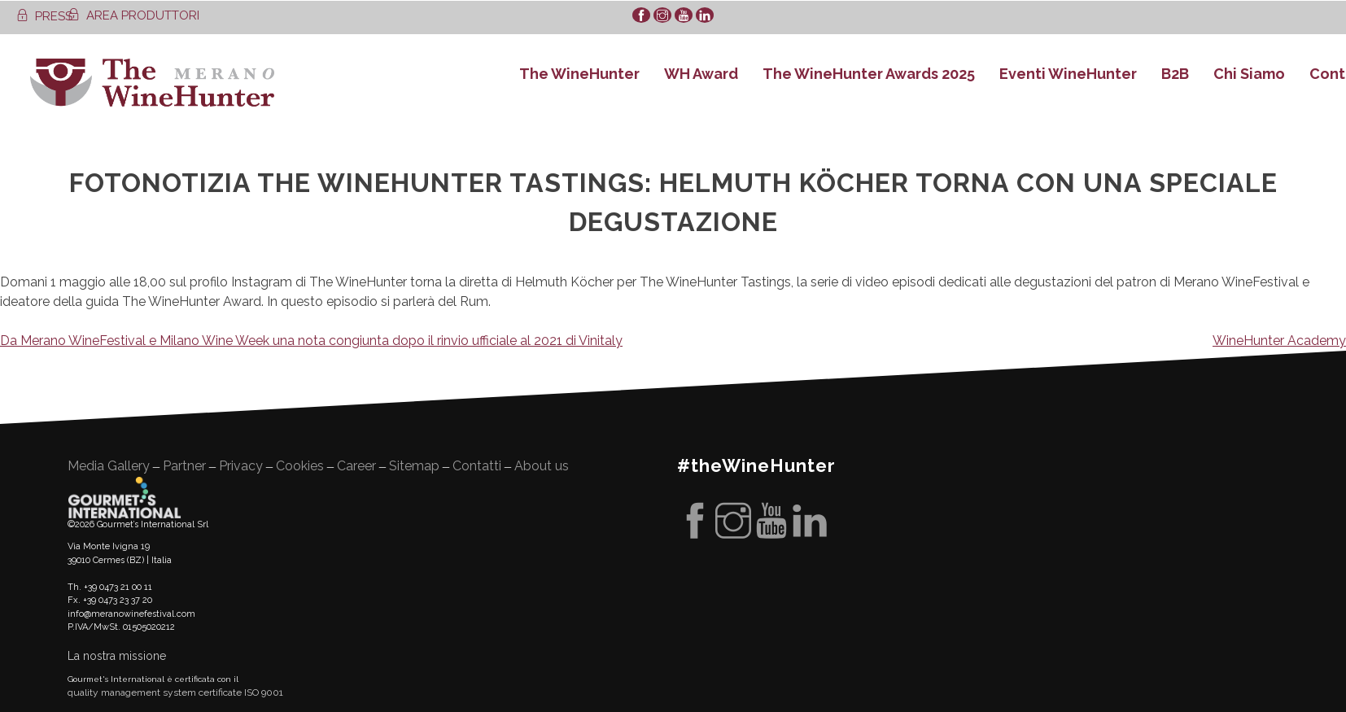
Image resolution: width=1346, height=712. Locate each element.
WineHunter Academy (1279, 340)
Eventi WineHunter (1068, 73)
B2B (1175, 73)
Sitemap (414, 466)
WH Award (701, 73)
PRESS (44, 16)
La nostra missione (117, 655)
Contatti (476, 466)
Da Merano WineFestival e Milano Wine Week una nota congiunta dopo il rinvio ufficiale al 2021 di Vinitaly (311, 340)
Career (356, 466)
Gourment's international (124, 497)
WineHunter (152, 83)
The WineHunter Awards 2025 (869, 73)
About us (541, 466)
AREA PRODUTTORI (133, 15)
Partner (184, 466)
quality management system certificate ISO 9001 (175, 692)
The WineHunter (579, 73)
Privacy (241, 466)
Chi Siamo (1249, 73)
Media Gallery (109, 466)
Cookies (300, 466)
